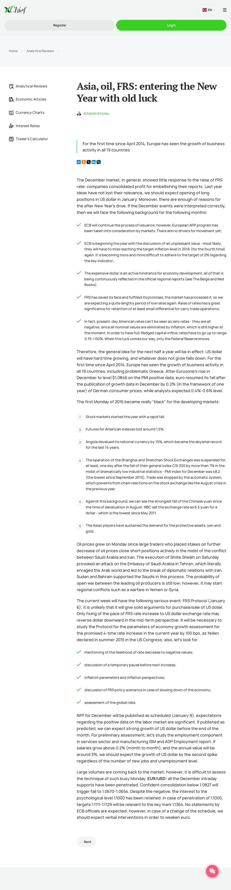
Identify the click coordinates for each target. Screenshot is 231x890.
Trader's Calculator (28, 138)
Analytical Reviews (40, 51)
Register (59, 25)
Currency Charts (26, 112)
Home (13, 51)
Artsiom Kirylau (96, 113)
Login (171, 25)
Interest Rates (24, 125)
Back (87, 842)
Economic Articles (27, 99)
